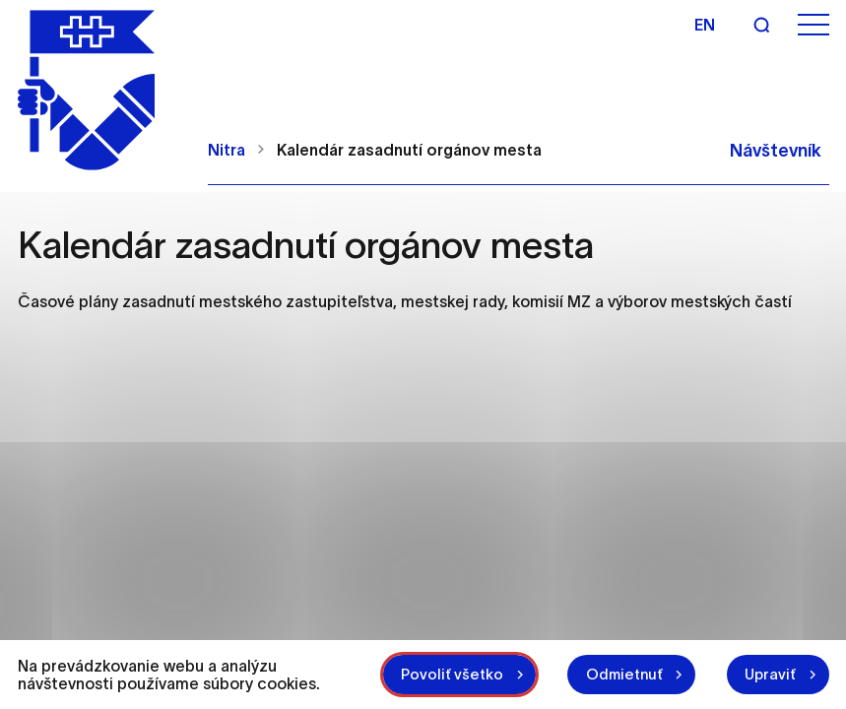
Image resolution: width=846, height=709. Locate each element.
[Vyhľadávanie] (761, 24)
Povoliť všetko (444, 667)
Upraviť (769, 667)
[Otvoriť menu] (813, 25)
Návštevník (775, 143)
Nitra (226, 142)
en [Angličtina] (704, 24)
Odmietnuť (619, 667)
